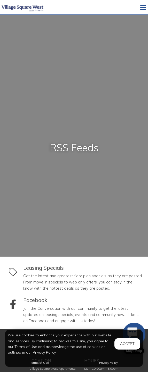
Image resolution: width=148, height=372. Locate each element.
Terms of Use (39, 363)
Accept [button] (127, 343)
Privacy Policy (108, 363)
